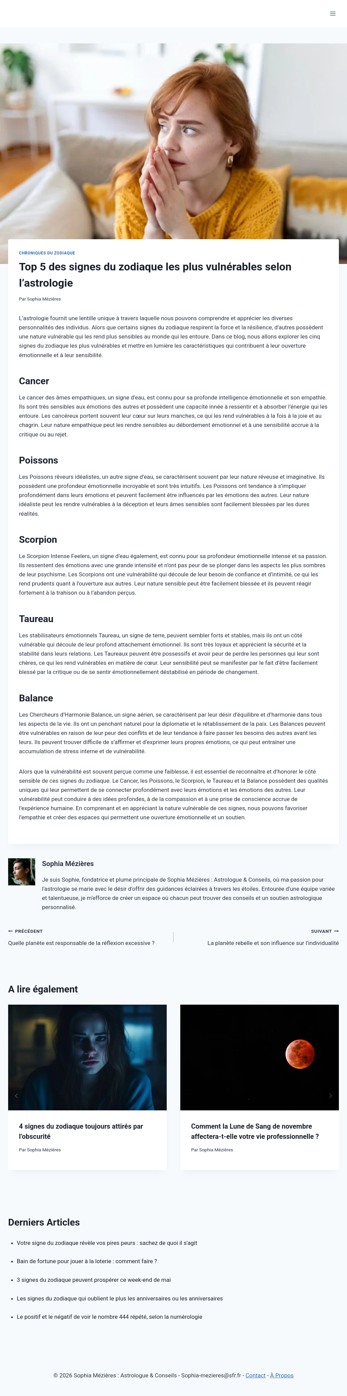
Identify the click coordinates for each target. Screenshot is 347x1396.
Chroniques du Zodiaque (47, 253)
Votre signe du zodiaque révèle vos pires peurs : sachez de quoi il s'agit (107, 1242)
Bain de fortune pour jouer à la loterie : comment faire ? (87, 1261)
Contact (256, 1375)
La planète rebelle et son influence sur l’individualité (259, 936)
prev (16, 1095)
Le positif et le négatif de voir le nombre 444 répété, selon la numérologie (110, 1316)
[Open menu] (332, 13)
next (330, 1095)
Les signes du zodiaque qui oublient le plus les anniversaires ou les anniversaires (120, 1298)
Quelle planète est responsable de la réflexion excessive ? (88, 936)
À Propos (281, 1375)
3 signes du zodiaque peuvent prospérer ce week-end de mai (94, 1279)
